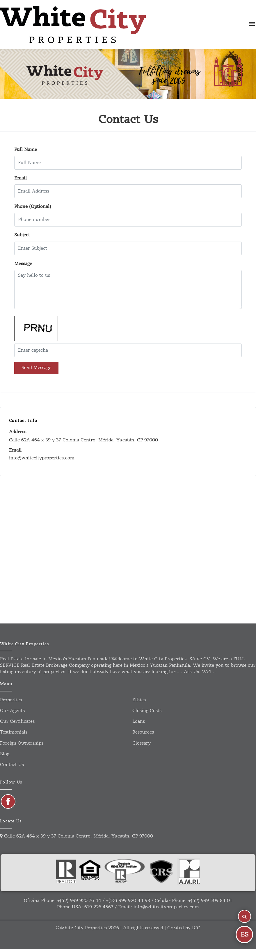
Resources (143, 732)
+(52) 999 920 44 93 (128, 900)
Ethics (139, 700)
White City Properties (83, 928)
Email (20, 178)
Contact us (12, 765)
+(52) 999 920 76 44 (79, 900)
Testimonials (13, 732)
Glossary (141, 743)
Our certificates (17, 721)
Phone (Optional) (32, 206)
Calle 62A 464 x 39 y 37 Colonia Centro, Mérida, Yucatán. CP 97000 (76, 836)
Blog (4, 754)
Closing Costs (146, 710)
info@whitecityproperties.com (166, 907)
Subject (22, 235)
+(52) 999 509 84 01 (210, 900)
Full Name (25, 149)
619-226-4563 (98, 907)
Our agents (12, 710)
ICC (196, 928)
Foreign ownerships (21, 743)
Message (23, 264)
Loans (138, 721)
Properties (11, 700)
